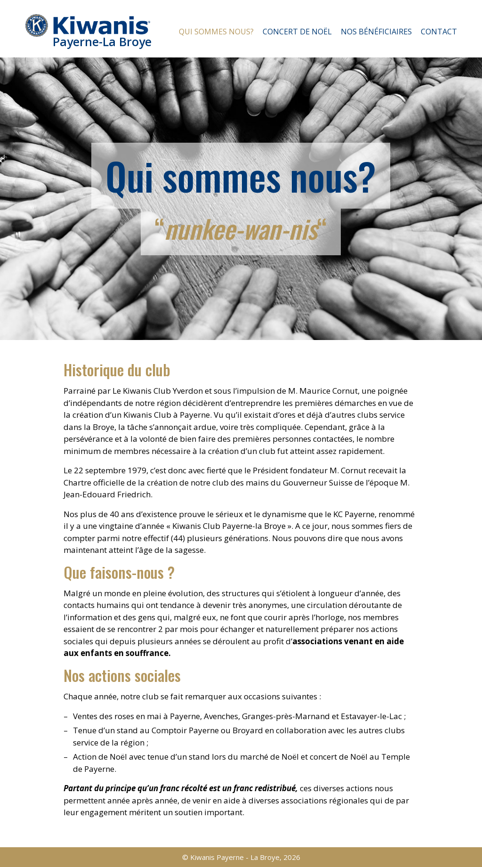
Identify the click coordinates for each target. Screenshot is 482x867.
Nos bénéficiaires (376, 31)
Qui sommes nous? (216, 31)
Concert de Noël (297, 31)
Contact (439, 31)
